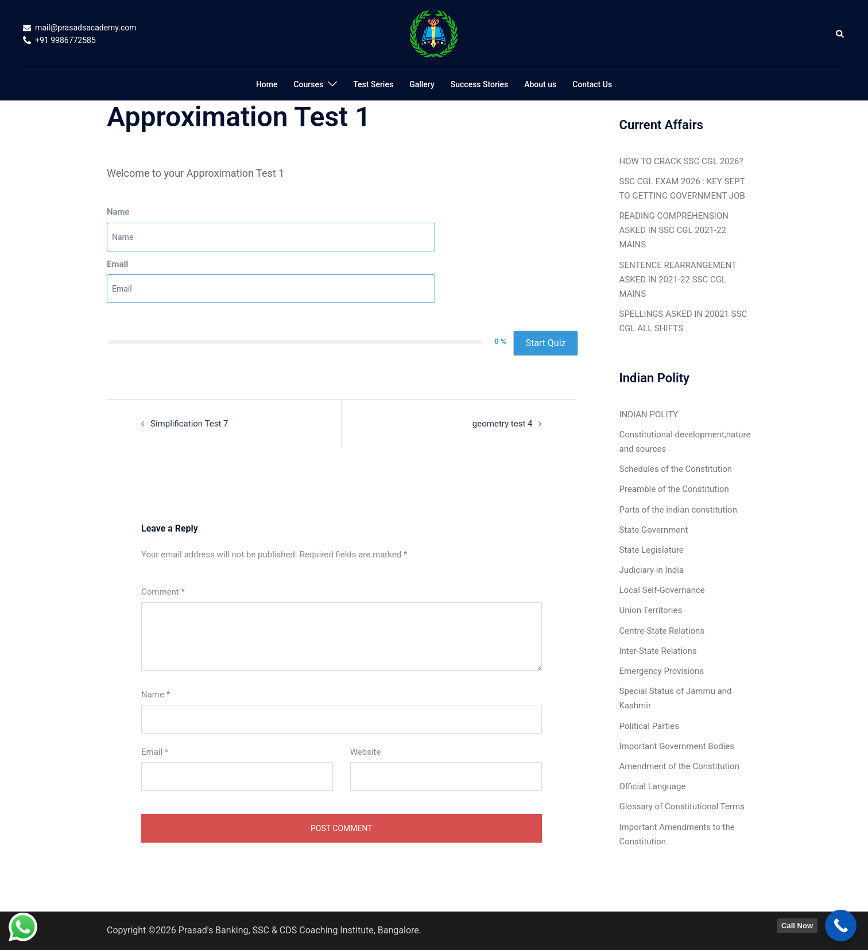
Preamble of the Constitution (674, 489)
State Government (653, 530)
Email (117, 264)
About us (540, 84)
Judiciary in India (651, 570)
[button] (840, 34)
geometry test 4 (502, 423)
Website (365, 752)
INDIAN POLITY (649, 414)
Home (267, 84)
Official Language (652, 786)
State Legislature (651, 550)
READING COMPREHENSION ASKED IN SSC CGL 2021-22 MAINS (673, 230)
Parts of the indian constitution (678, 510)
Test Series (373, 84)
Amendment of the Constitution (679, 766)
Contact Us (592, 84)
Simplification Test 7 (189, 423)
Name (118, 212)
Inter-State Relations (658, 651)
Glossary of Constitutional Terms (682, 806)
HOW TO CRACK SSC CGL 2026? (681, 161)
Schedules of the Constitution (676, 469)
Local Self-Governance (662, 590)
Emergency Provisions (661, 671)
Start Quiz (545, 343)
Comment (163, 592)
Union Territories (651, 610)
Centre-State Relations (662, 631)
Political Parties (649, 726)
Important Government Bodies (677, 746)
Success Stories (479, 84)
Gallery (422, 84)
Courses (308, 84)
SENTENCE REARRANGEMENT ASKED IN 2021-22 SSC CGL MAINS (678, 279)
